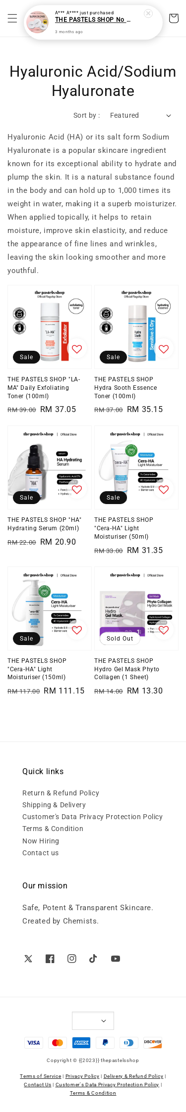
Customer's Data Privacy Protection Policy (92, 817)
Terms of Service (40, 1076)
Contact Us (37, 1084)
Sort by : (86, 115)
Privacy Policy (82, 1076)
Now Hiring (41, 841)
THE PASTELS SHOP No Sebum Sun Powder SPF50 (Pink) (93, 18)
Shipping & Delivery (54, 805)
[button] (12, 18)
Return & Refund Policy (60, 793)
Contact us (40, 853)
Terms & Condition (52, 829)
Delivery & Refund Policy (134, 1076)
